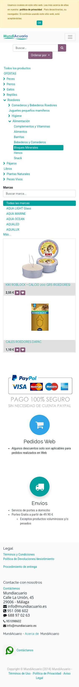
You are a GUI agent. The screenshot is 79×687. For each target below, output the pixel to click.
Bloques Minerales (26, 147)
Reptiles (12, 94)
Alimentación (21, 121)
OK (39, 22)
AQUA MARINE (16, 213)
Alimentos (20, 131)
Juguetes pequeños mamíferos (29, 110)
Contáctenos (11, 588)
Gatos (10, 89)
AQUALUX (12, 229)
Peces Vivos (15, 179)
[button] (40, 55)
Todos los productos (17, 68)
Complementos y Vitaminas (32, 126)
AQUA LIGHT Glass (18, 208)
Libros (8, 168)
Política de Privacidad (47, 673)
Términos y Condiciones (19, 554)
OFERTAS (10, 73)
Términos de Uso (19, 673)
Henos (18, 153)
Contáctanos (18, 650)
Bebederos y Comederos (30, 142)
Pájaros (11, 163)
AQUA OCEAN (15, 219)
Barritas (19, 137)
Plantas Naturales (18, 174)
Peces (11, 79)
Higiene (16, 116)
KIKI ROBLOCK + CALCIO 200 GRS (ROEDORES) (38, 284)
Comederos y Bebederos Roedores (34, 105)
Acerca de (32, 633)
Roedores (13, 100)
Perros (11, 84)
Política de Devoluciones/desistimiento (28, 559)
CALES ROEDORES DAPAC (24, 342)
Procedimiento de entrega (20, 566)
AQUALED (12, 224)
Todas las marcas (17, 203)
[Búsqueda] (62, 48)
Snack (18, 158)
